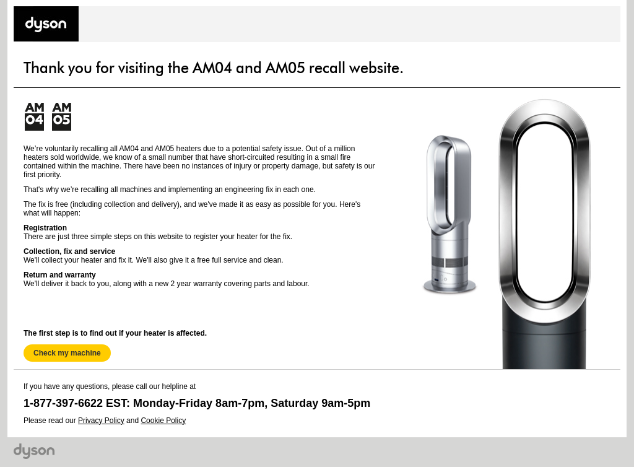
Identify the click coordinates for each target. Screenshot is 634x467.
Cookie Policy (163, 420)
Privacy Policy (101, 420)
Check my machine (67, 353)
